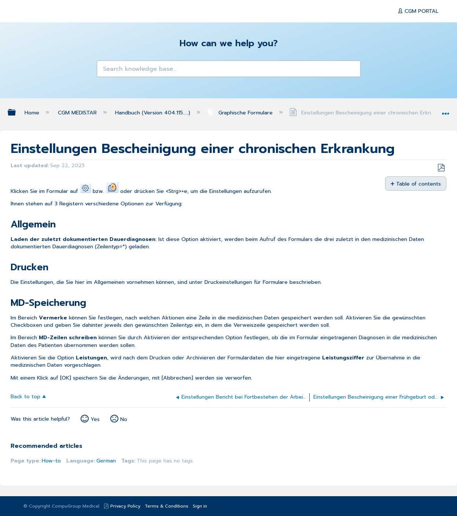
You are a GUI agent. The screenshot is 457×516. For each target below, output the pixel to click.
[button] (106, 70)
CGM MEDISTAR (78, 113)
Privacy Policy (125, 506)
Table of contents (418, 183)
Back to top (25, 396)
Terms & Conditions (166, 506)
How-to (51, 461)
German (106, 461)
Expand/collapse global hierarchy (16, 112)
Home (33, 113)
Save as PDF (441, 168)
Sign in (200, 506)
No (123, 419)
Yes (95, 419)
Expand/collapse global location (446, 111)
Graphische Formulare (240, 113)
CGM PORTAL (421, 11)
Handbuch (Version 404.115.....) (153, 113)
